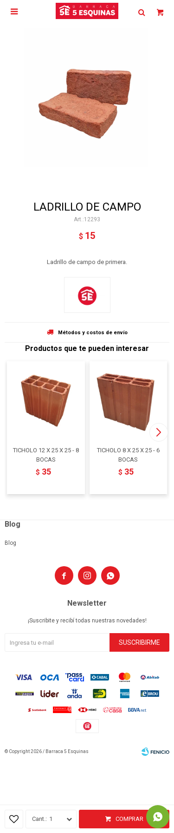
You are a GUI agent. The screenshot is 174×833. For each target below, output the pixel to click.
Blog (10, 543)
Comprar (129, 818)
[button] (158, 432)
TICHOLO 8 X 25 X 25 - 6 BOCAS (128, 455)
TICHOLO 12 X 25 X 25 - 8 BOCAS (46, 455)
